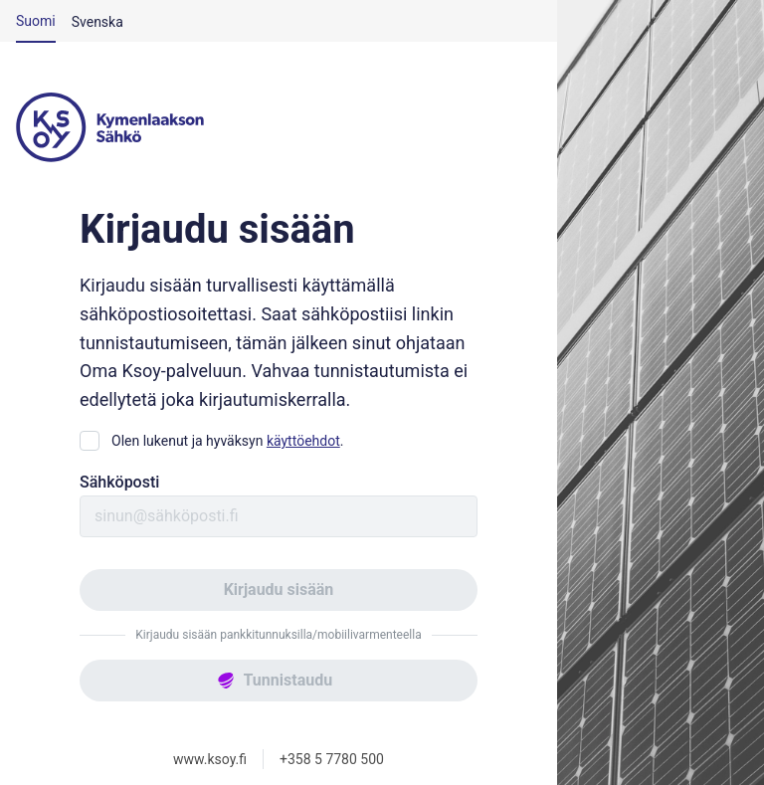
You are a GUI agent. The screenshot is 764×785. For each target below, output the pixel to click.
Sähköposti (119, 482)
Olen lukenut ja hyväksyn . (227, 441)
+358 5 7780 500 (332, 759)
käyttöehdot (303, 441)
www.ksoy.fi (210, 759)
